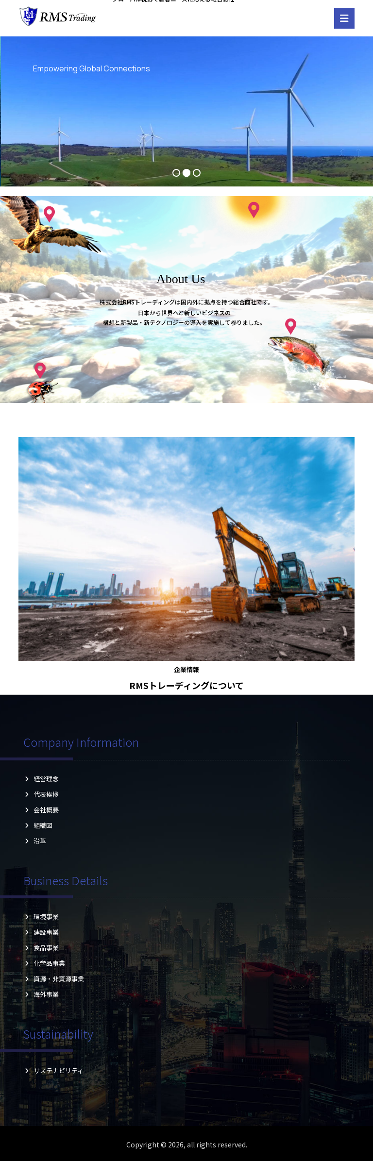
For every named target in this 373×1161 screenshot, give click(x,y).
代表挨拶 (41, 794)
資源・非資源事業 (53, 978)
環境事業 (41, 916)
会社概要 (41, 809)
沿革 (41, 840)
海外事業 (41, 994)
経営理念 (41, 778)
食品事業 (41, 947)
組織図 (41, 825)
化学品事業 (44, 963)
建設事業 (41, 932)
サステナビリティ (53, 1070)
